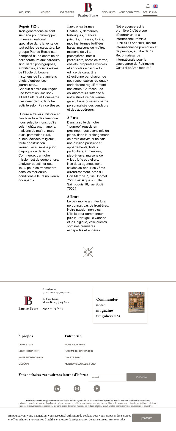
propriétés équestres (143, 406)
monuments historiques (128, 403)
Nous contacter (129, 12)
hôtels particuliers (54, 403)
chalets (98, 406)
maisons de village (85, 406)
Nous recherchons (31, 357)
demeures (40, 403)
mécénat (24, 363)
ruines (29, 406)
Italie (73, 214)
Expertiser (67, 12)
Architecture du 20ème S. (104, 403)
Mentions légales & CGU (80, 363)
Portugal (83, 218)
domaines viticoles (124, 406)
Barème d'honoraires (79, 351)
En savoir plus (116, 419)
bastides (111, 406)
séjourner (109, 12)
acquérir (24, 12)
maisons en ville (71, 403)
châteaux (23, 403)
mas (104, 406)
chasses (22, 406)
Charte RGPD (73, 357)
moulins (57, 406)
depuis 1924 (150, 12)
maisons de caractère (42, 406)
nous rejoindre (75, 344)
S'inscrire (141, 377)
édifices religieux (148, 403)
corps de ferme (69, 406)
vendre (45, 12)
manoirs (31, 403)
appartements (86, 403)
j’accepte (146, 418)
